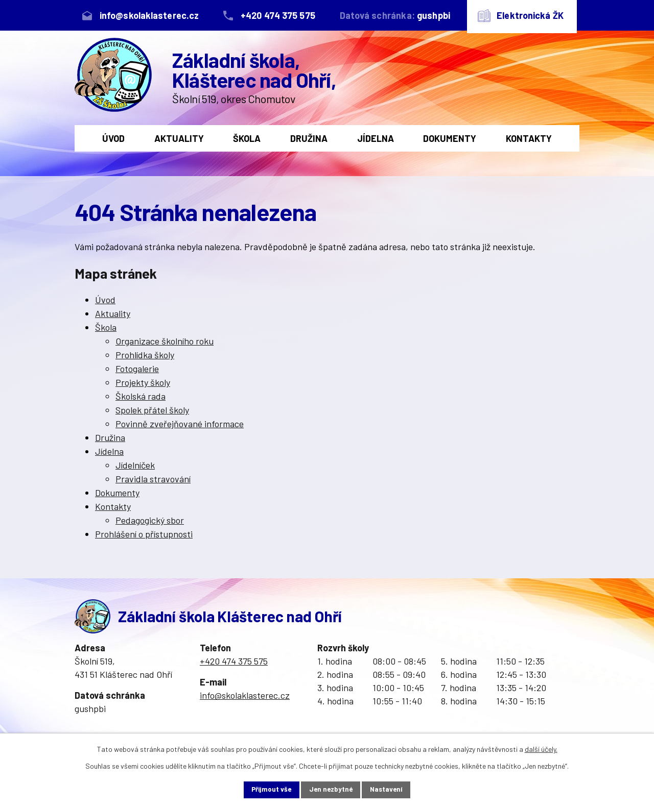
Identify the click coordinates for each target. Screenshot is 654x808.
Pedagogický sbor (149, 520)
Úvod (113, 138)
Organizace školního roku (164, 341)
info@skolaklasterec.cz (245, 695)
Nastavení (394, 789)
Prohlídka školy (144, 354)
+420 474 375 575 (234, 661)
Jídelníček (135, 465)
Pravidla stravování (153, 478)
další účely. (541, 748)
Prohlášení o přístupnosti (144, 534)
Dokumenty (449, 138)
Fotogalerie (137, 368)
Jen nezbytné (331, 789)
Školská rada (140, 396)
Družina (309, 138)
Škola (247, 138)
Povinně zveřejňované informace (179, 423)
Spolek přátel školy (152, 409)
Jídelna (375, 138)
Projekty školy (142, 382)
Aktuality (179, 138)
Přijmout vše (264, 789)
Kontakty (529, 138)
